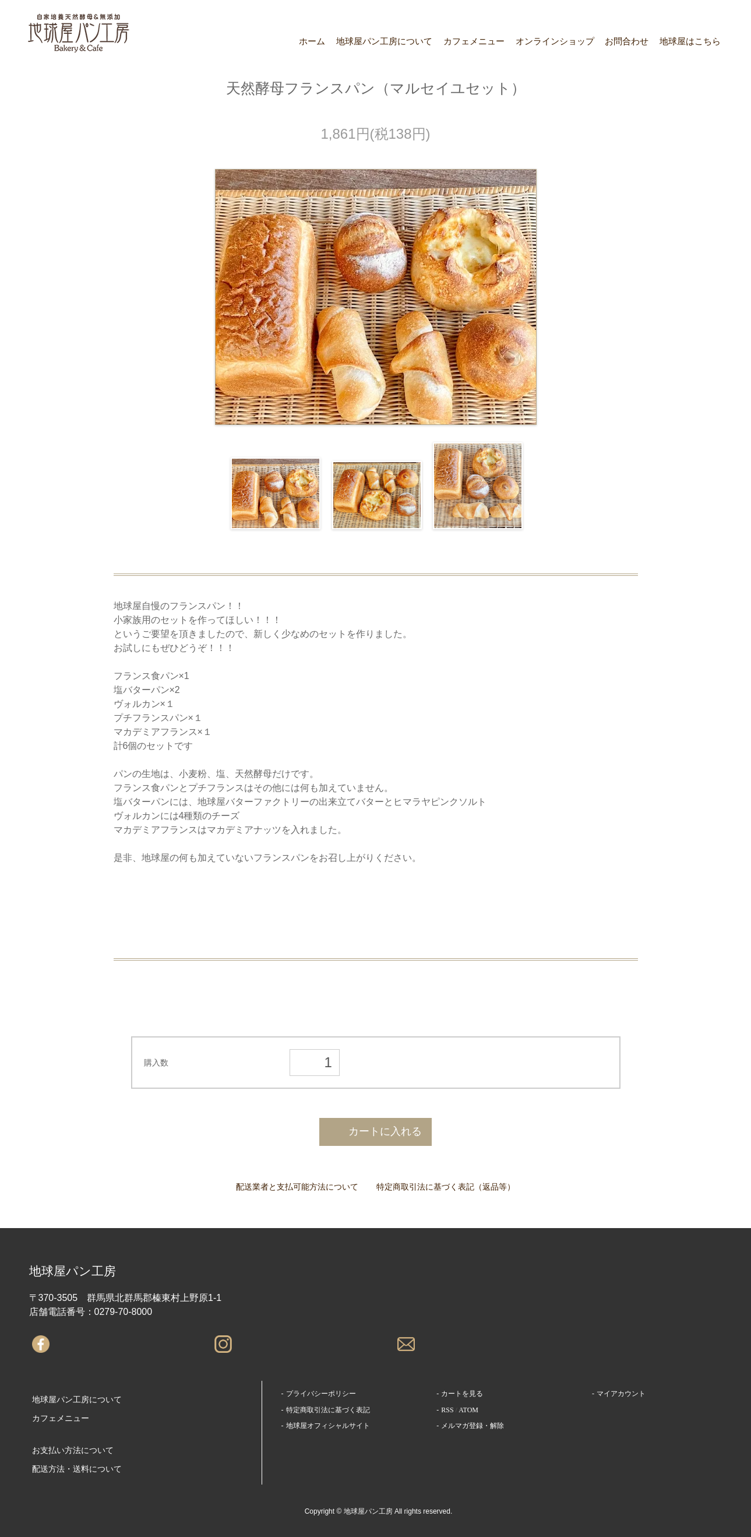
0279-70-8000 (123, 1312)
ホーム (312, 41)
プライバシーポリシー (321, 1394)
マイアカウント (621, 1394)
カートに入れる (375, 1131)
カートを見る (462, 1394)
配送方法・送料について (77, 1469)
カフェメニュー (474, 41)
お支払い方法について (73, 1450)
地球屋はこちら (690, 41)
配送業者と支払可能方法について (297, 1186)
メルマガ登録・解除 (472, 1426)
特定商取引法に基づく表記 (328, 1410)
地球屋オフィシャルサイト (328, 1426)
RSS (447, 1410)
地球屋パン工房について (384, 41)
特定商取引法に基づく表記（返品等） (445, 1186)
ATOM (468, 1410)
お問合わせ (626, 41)
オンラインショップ (555, 41)
